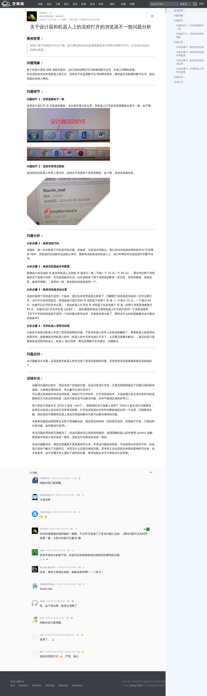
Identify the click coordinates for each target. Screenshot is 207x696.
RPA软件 (36, 685)
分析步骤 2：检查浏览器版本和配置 (190, 54)
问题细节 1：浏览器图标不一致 (190, 27)
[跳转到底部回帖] (151, 472)
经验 (40, 4)
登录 (201, 3)
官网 (132, 4)
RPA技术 (23, 685)
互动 (92, 4)
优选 (122, 4)
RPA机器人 (78, 685)
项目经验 (52, 19)
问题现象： (180, 15)
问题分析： (180, 42)
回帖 (62, 19)
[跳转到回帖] (146, 529)
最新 (110, 4)
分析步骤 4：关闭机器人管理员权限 (190, 70)
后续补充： (180, 82)
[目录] (152, 16)
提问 (66, 4)
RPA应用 (63, 685)
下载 (57, 4)
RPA (12, 685)
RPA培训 (50, 685)
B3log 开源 (135, 685)
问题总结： (180, 77)
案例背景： (180, 10)
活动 (75, 4)
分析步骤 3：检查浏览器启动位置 (190, 62)
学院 (101, 4)
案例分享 (43, 19)
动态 (49, 4)
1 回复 (44, 559)
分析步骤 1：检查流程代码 (190, 47)
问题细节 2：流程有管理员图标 (190, 35)
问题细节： (180, 20)
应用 (83, 4)
